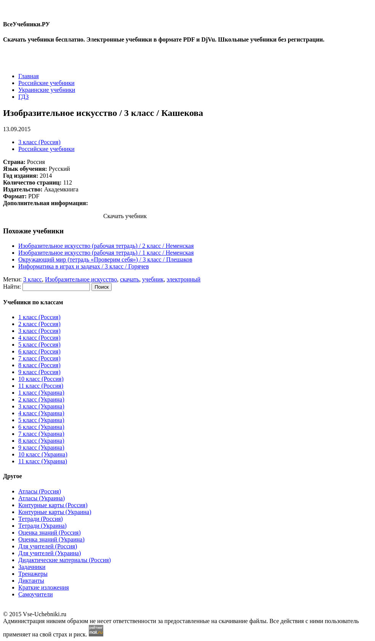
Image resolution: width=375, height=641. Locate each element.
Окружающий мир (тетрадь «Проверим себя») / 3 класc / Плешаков (105, 259)
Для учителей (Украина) (49, 553)
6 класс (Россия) (39, 351)
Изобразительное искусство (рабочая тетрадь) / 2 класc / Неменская (106, 246)
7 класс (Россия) (39, 358)
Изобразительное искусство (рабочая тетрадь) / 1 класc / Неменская (106, 252)
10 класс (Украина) (42, 454)
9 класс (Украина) (41, 447)
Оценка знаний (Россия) (49, 532)
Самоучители (35, 594)
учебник (152, 279)
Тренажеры (33, 573)
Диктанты (31, 580)
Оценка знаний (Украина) (51, 539)
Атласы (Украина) (41, 498)
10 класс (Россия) (41, 379)
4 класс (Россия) (39, 337)
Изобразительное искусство (81, 279)
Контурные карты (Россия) (52, 505)
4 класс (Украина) (41, 413)
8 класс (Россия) (39, 365)
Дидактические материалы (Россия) (64, 560)
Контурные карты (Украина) (54, 512)
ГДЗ (23, 96)
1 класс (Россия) (39, 317)
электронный (183, 279)
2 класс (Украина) (41, 399)
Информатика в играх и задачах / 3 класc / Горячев (83, 266)
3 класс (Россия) (39, 142)
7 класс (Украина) (41, 434)
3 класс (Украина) (41, 406)
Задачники (31, 567)
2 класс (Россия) (39, 324)
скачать (129, 279)
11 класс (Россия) (40, 385)
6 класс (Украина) (41, 427)
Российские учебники (46, 83)
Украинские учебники (46, 90)
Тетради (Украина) (42, 525)
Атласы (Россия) (39, 491)
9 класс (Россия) (39, 372)
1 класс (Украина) (41, 392)
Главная (28, 76)
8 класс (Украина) (41, 440)
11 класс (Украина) (42, 461)
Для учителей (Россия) (47, 546)
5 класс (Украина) (41, 420)
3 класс (32, 279)
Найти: (12, 286)
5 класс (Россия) (39, 344)
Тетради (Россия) (40, 519)
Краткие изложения (43, 587)
